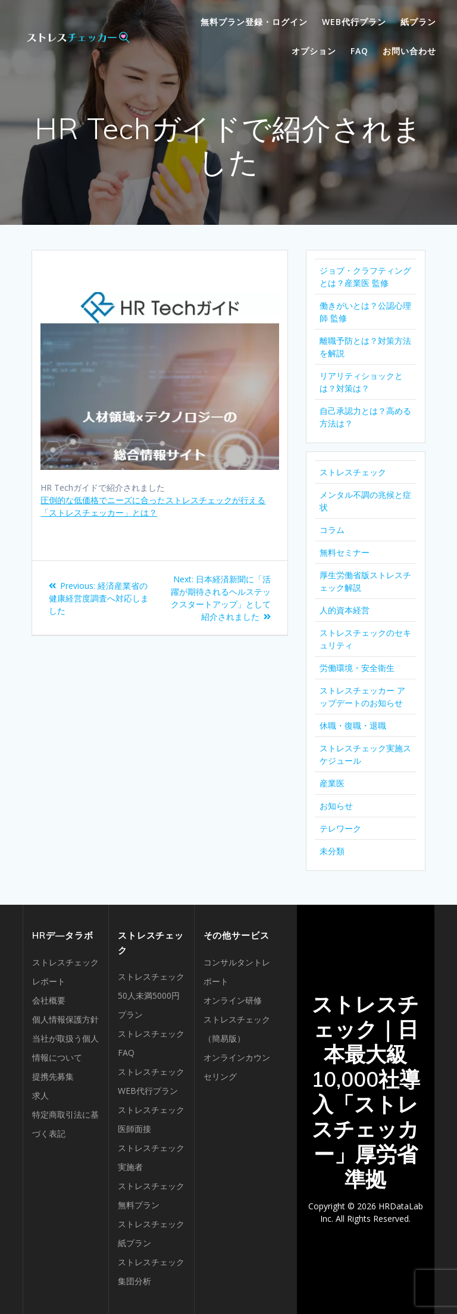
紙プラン (418, 21)
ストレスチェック (353, 472)
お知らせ (336, 805)
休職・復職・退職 (353, 725)
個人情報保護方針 (65, 1019)
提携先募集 (53, 1076)
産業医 (332, 783)
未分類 (332, 851)
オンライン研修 (233, 1000)
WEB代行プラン (354, 21)
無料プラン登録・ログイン (254, 21)
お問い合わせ (409, 51)
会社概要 (48, 1000)
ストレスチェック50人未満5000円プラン (151, 995)
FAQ (359, 51)
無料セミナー (345, 552)
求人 (40, 1095)
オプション (314, 51)
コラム (332, 529)
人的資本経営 (345, 610)
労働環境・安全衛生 (357, 667)
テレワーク (340, 828)
